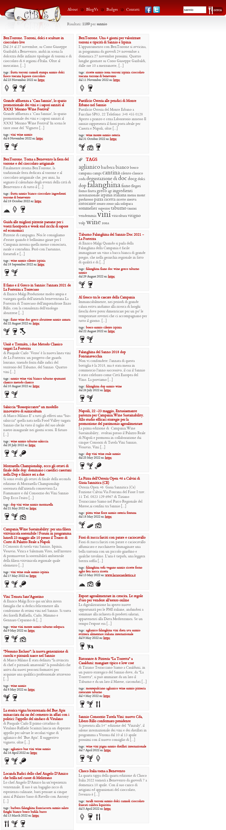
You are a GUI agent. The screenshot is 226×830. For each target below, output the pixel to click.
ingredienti (59, 194)
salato (65, 808)
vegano (111, 568)
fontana (131, 513)
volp (82, 223)
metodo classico (24, 382)
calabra (93, 805)
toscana (16, 76)
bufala (34, 812)
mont (141, 195)
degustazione (99, 179)
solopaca (127, 204)
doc (122, 178)
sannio (53, 72)
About (73, 9)
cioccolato (38, 76)
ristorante (87, 203)
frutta (14, 72)
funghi (7, 812)
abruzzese (45, 320)
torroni (23, 72)
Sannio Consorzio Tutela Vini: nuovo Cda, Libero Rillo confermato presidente (111, 719)
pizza (98, 199)
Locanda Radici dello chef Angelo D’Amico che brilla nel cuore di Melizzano (35, 776)
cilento (126, 173)
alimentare (97, 634)
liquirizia (105, 805)
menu (131, 195)
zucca (95, 571)
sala (117, 204)
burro (43, 812)
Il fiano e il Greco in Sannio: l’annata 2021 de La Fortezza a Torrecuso (37, 287)
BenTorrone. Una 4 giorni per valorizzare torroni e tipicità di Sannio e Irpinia (110, 40)
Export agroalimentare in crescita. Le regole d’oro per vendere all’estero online (111, 598)
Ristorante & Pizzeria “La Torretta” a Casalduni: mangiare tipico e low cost (106, 661)
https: (41, 80)
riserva (131, 199)
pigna (103, 746)
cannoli (33, 72)
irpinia (125, 72)
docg (132, 178)
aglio (82, 571)
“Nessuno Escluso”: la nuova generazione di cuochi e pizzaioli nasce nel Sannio (35, 654)
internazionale (89, 195)
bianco (32, 194)
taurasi (132, 208)
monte (97, 135)
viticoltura (119, 216)
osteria (116, 135)
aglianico (89, 167)
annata (66, 320)
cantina (111, 173)
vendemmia (87, 216)
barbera (108, 167)
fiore (104, 513)
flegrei (136, 186)
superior (104, 208)
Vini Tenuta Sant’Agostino (23, 597)
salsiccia (43, 441)
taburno (118, 208)
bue (25, 749)
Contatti (133, 9)
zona (107, 72)
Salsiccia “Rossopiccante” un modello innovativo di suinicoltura (30, 409)
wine (20, 135)
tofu (102, 568)
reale (108, 454)
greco (102, 191)
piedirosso (86, 199)
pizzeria (140, 688)
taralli (89, 801)
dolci (61, 72)
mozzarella (46, 505)
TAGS (91, 160)
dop (82, 186)
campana (85, 173)
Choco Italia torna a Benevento (102, 771)
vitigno (134, 215)
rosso (110, 204)
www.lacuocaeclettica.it (120, 575)
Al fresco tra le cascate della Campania (107, 297)
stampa (43, 72)
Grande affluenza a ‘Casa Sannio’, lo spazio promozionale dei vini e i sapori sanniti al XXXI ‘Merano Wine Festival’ (34, 105)
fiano (125, 186)
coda (82, 179)
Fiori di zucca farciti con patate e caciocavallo (112, 538)
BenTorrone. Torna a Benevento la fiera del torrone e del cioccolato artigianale (36, 161)
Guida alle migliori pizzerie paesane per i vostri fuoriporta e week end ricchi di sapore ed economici (35, 226)
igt (110, 191)
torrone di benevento (102, 76)
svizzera (84, 634)
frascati (83, 805)
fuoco (7, 76)
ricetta (110, 199)
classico (137, 173)
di (115, 179)
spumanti (60, 379)
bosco (134, 168)
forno (83, 191)
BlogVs (92, 9)
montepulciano (95, 688)
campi (97, 173)
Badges (112, 9)
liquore (26, 76)
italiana (119, 195)
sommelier (88, 208)
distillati (122, 746)
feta (88, 571)
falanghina (104, 185)
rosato (101, 204)
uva (128, 630)
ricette (90, 72)
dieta (122, 630)
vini (13, 135)
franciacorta (43, 808)
